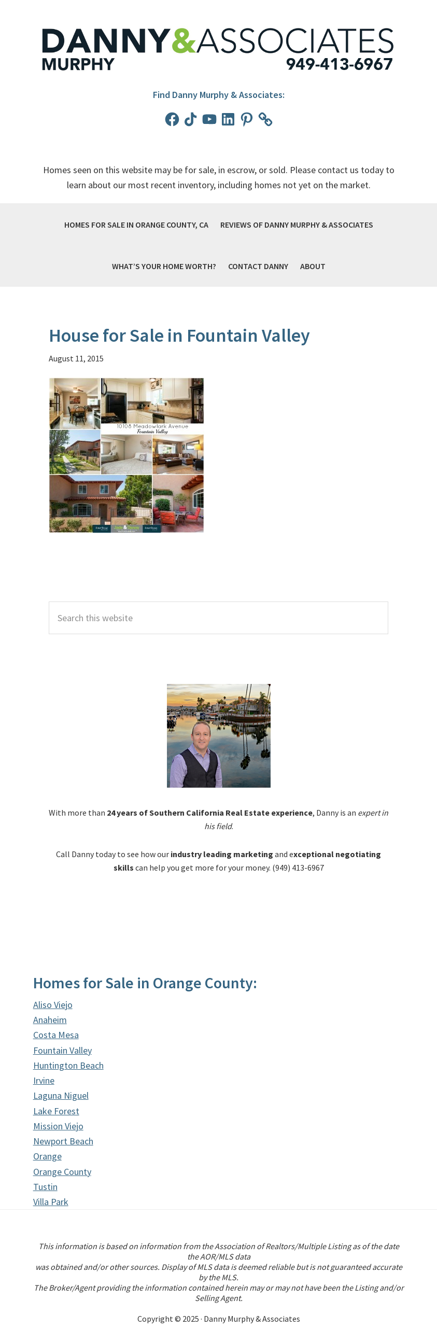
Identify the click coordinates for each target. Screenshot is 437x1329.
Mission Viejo (58, 1126)
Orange (47, 1156)
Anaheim (50, 1020)
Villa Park (50, 1202)
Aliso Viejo (53, 1005)
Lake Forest (56, 1111)
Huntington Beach (68, 1065)
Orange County (62, 1172)
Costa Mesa (56, 1035)
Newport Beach (63, 1141)
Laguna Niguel (61, 1095)
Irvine (43, 1080)
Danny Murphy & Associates (218, 49)
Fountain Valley (62, 1050)
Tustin (45, 1187)
